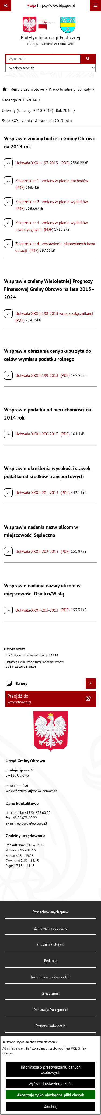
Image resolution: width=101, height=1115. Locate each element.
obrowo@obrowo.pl (32, 823)
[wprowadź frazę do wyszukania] (43, 59)
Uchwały (84, 89)
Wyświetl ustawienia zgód (51, 1083)
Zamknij (50, 1106)
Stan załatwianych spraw (50, 912)
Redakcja (50, 960)
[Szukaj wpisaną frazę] (88, 59)
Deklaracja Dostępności (50, 1009)
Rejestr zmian (50, 993)
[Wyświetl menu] (95, 5)
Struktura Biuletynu (50, 944)
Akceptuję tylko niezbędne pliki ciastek (50, 1094)
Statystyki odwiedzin (50, 1026)
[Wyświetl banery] (91, 683)
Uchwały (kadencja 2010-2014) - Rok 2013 (37, 110)
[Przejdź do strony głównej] (50, 33)
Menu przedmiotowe (27, 89)
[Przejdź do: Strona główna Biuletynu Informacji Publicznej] (4, 89)
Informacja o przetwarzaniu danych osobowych (51, 1070)
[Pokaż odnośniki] (5, 5)
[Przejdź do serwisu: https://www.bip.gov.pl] (51, 5)
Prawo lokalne (60, 89)
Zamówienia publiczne (50, 928)
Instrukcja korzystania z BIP (50, 977)
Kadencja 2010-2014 (19, 100)
